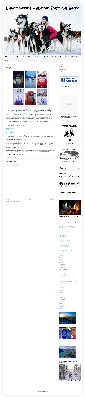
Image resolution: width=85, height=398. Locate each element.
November (63, 266)
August (62, 287)
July (62, 288)
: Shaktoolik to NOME (66, 227)
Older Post (52, 199)
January (62, 299)
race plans (63, 276)
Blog (6, 56)
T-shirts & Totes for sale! (65, 283)
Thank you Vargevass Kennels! (66, 284)
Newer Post (8, 199)
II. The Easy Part (62, 234)
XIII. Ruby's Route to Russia (64, 247)
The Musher (26, 56)
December (63, 264)
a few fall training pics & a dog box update (68, 281)
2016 (61, 257)
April (62, 294)
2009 (61, 306)
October (62, 267)
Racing (35, 56)
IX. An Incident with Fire (63, 242)
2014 (61, 261)
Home (30, 199)
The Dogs (15, 56)
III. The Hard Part (62, 235)
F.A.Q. (7, 60)
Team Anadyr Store (71, 56)
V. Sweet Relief (61, 237)
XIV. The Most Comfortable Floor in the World (67, 249)
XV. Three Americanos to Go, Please (65, 250)
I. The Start (61, 232)
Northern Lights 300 (10, 132)
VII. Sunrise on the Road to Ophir (65, 240)
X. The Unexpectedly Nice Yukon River (66, 244)
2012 (61, 301)
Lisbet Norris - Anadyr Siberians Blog (42, 8)
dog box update (64, 277)
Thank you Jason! (64, 274)
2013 (61, 262)
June (62, 290)
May (62, 292)
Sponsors (45, 56)
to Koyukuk (66, 225)
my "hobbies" (63, 270)
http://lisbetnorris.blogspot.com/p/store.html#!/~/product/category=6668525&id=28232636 (31, 151)
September (63, 269)
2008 (61, 308)
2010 (61, 305)
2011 (61, 303)
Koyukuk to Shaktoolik (67, 226)
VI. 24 (60, 239)
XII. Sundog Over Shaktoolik (64, 246)
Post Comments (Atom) (15, 201)
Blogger (47, 391)
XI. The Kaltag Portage (63, 245)
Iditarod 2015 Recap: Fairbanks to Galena (66, 223)
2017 (61, 255)
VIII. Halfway (61, 241)
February (63, 297)
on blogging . (63, 272)
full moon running (64, 279)
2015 (61, 259)
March (62, 295)
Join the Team (56, 56)
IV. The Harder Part (62, 236)
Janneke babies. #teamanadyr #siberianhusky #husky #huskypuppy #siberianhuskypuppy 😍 (68, 116)
